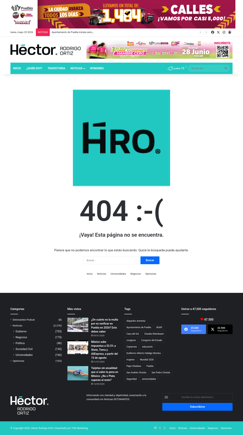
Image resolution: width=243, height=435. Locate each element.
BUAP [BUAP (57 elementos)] (159, 327)
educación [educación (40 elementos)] (147, 346)
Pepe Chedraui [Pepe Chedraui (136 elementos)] (133, 366)
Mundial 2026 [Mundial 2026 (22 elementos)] (147, 359)
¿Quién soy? (34, 68)
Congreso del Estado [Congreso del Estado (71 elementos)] (151, 340)
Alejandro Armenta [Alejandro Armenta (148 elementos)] (135, 321)
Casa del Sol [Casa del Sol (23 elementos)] (132, 334)
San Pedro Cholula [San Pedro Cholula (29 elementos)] (160, 372)
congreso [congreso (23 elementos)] (131, 340)
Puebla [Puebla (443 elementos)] (149, 366)
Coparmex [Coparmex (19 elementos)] (131, 346)
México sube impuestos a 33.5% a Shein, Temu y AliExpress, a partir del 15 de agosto (104, 349)
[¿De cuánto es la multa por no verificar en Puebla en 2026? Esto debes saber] (77, 325)
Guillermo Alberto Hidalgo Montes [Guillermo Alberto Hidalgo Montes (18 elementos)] (143, 353)
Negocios (135, 273)
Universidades (118, 273)
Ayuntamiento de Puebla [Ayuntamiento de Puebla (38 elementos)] (138, 327)
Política (20, 343)
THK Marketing (79, 428)
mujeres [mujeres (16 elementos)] (130, 359)
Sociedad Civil (24, 349)
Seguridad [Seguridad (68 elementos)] (131, 379)
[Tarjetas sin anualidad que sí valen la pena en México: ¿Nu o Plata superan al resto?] (77, 373)
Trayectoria (56, 68)
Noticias (76, 68)
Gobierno (21, 331)
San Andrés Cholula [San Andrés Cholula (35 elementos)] (136, 372)
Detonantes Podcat (24, 319)
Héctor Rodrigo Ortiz (42, 428)
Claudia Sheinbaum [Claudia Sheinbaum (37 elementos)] (154, 334)
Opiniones (97, 68)
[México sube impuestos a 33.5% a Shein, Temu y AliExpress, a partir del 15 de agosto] (77, 347)
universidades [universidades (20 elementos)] (149, 379)
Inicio (17, 68)
